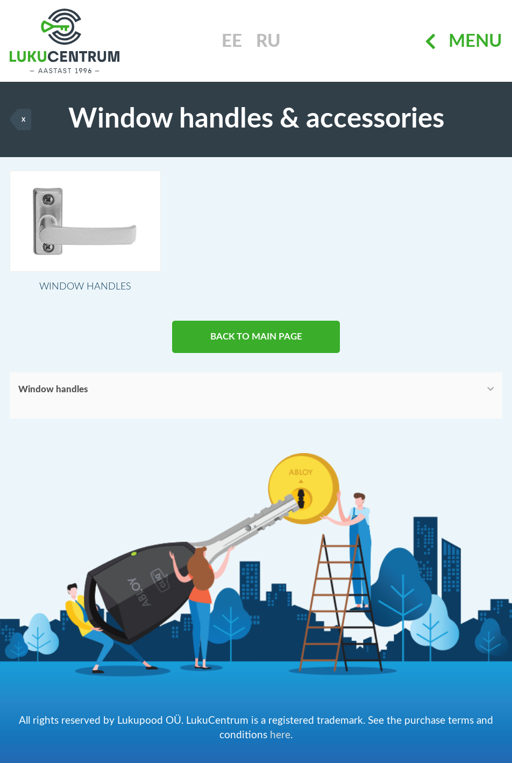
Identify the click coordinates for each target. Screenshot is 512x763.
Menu (463, 41)
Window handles (53, 389)
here (280, 735)
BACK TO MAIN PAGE (256, 336)
